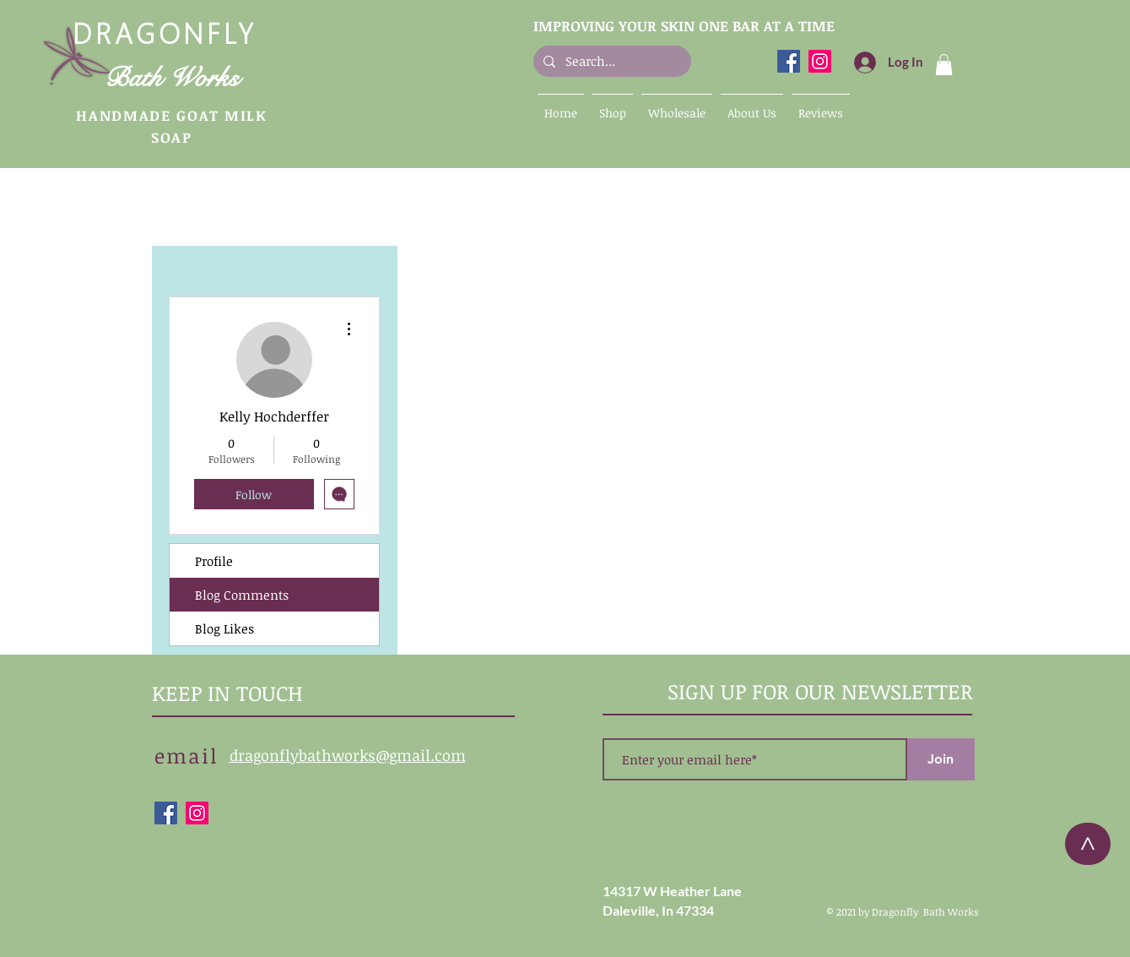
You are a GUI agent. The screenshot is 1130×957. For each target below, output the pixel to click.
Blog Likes (224, 628)
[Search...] (610, 61)
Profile (214, 560)
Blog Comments (242, 594)
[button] (944, 64)
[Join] (941, 759)
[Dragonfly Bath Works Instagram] (819, 61)
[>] (1088, 844)
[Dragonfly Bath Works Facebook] (788, 61)
